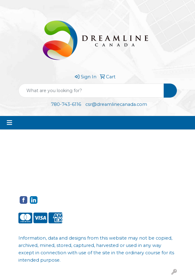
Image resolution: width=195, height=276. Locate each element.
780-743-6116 (66, 104)
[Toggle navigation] (9, 122)
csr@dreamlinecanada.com (116, 104)
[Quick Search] (91, 91)
